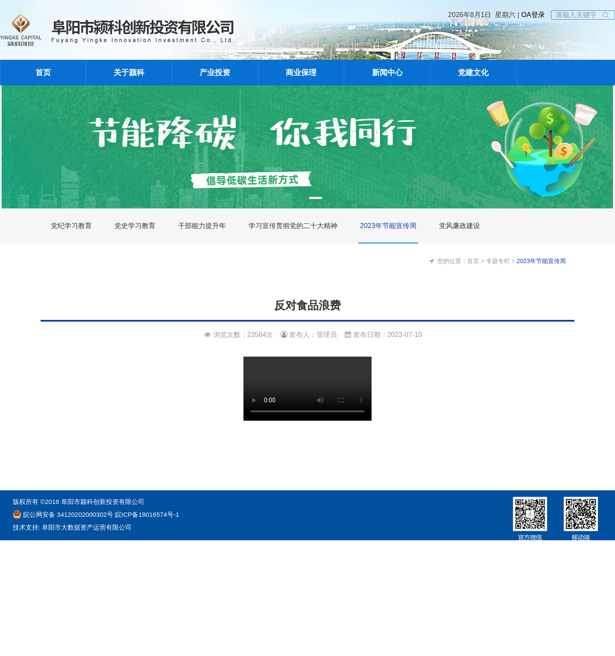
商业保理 (301, 72)
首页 (43, 72)
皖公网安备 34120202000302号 (68, 514)
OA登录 (532, 14)
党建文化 (473, 72)
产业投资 (214, 72)
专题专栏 (498, 261)
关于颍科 (129, 72)
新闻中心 (387, 72)
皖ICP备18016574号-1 (146, 514)
